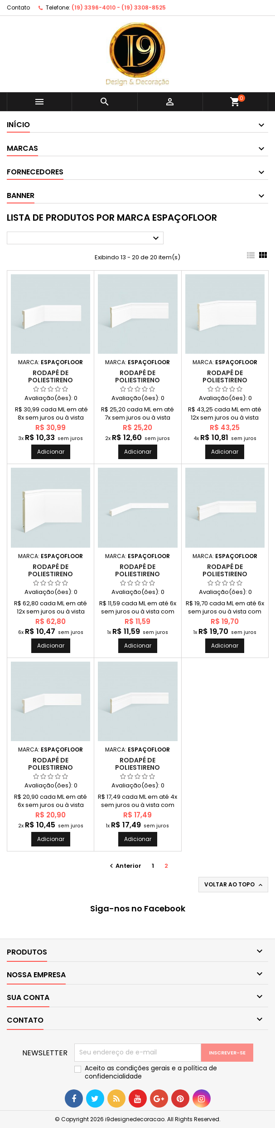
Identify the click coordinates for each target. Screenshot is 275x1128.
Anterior (124, 865)
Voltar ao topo (234, 885)
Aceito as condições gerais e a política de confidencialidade (151, 1072)
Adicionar (50, 451)
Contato (18, 7)
